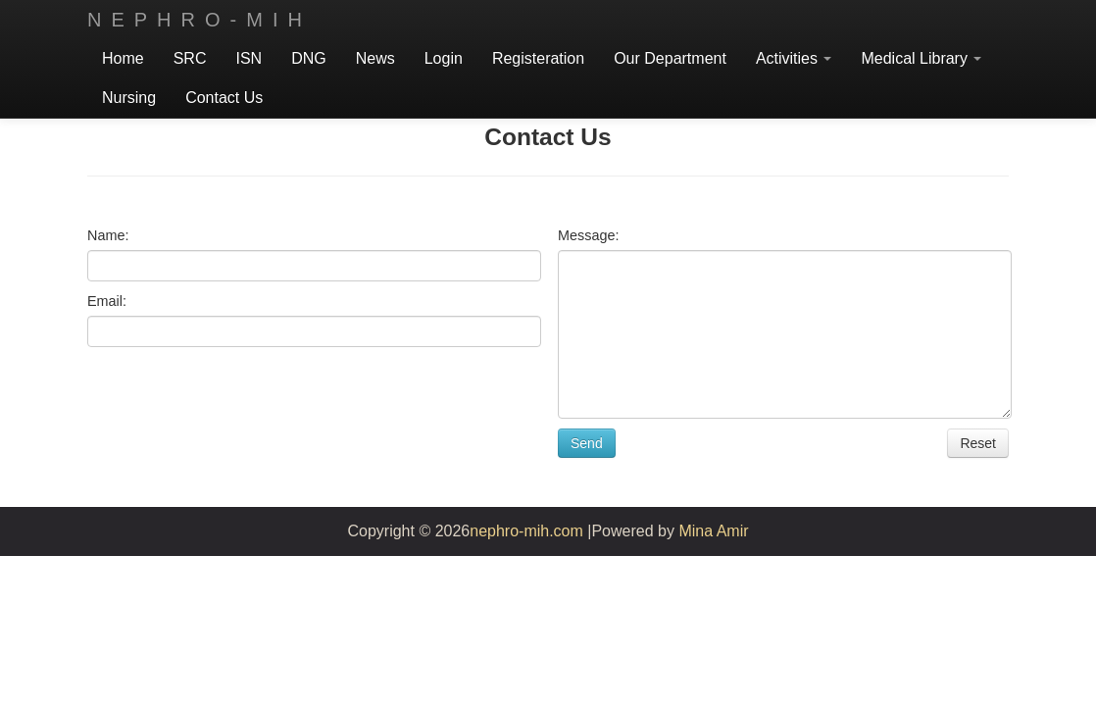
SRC (190, 58)
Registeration (538, 58)
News (375, 58)
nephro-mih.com (526, 531)
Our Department (670, 58)
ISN (248, 58)
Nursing (129, 97)
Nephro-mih (199, 19)
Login (443, 58)
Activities (794, 58)
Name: (107, 235)
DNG (308, 58)
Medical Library (921, 58)
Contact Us (224, 97)
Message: (588, 235)
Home (123, 58)
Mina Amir (713, 531)
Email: (106, 301)
